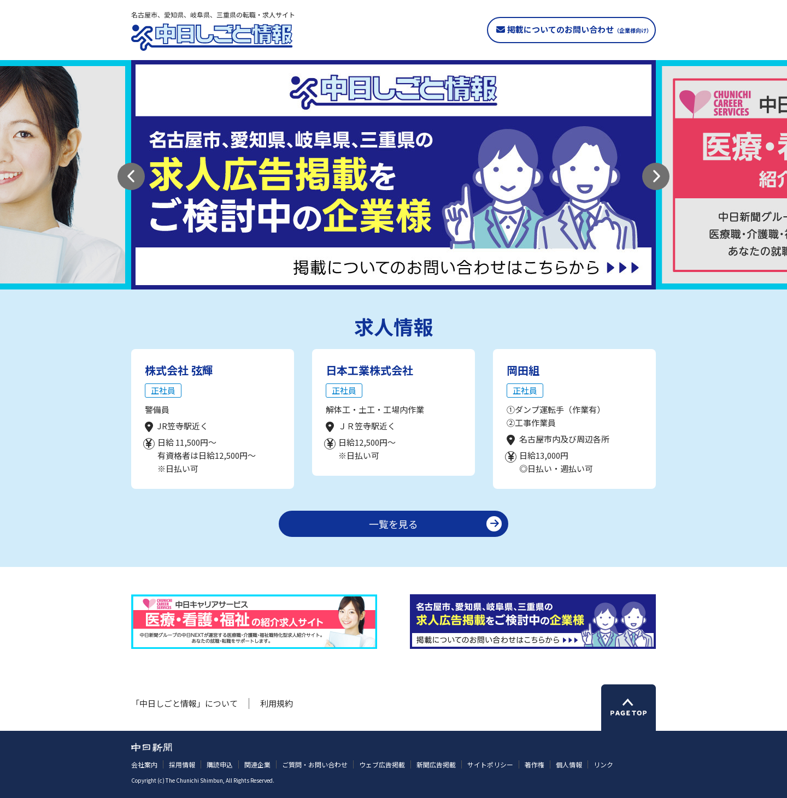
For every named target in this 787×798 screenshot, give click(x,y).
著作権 (534, 764)
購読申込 (220, 764)
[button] (131, 176)
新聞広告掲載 (436, 764)
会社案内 (144, 764)
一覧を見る (393, 524)
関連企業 (257, 764)
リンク (603, 764)
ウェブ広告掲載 (382, 764)
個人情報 (569, 764)
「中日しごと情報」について (184, 703)
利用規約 (276, 703)
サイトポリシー (490, 764)
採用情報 (182, 764)
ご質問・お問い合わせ (315, 764)
